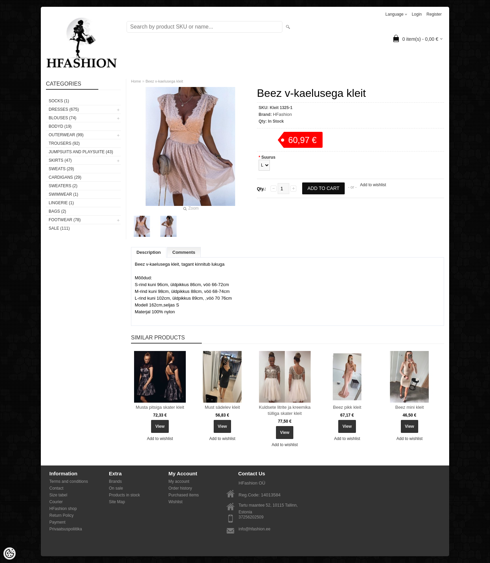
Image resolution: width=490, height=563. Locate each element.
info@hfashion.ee (255, 529)
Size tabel (58, 495)
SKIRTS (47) (60, 160)
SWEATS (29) (61, 168)
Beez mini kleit (409, 407)
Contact (56, 488)
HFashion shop (63, 508)
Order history (180, 488)
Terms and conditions (68, 481)
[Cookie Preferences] (9, 553)
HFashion (282, 114)
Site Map (117, 501)
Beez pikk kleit (347, 407)
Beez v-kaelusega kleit (164, 81)
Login (417, 14)
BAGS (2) (57, 211)
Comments (184, 252)
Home (136, 81)
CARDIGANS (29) (65, 177)
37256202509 (251, 517)
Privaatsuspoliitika (65, 529)
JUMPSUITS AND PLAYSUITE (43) (81, 151)
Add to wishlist (373, 184)
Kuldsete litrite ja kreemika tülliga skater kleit (285, 410)
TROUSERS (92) (64, 143)
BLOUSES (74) (62, 118)
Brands (115, 481)
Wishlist (175, 501)
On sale (116, 488)
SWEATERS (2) (63, 185)
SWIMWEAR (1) (63, 194)
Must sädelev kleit (222, 407)
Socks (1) (59, 101)
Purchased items (183, 495)
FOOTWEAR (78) (65, 219)
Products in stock (124, 495)
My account (178, 481)
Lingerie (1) (61, 202)
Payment (57, 522)
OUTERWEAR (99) (66, 135)
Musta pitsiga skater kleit (160, 407)
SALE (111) (59, 228)
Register (434, 14)
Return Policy (61, 515)
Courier (56, 501)
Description (148, 252)
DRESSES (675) (64, 109)
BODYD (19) (60, 126)
